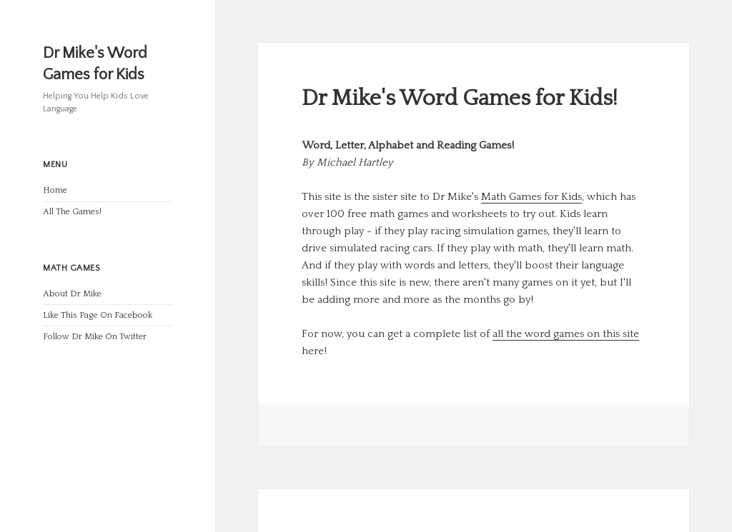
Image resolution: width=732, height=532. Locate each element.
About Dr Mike (72, 293)
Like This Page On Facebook (97, 315)
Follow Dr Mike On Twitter (95, 336)
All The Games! (72, 211)
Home (55, 190)
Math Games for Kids (531, 197)
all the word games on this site (566, 334)
